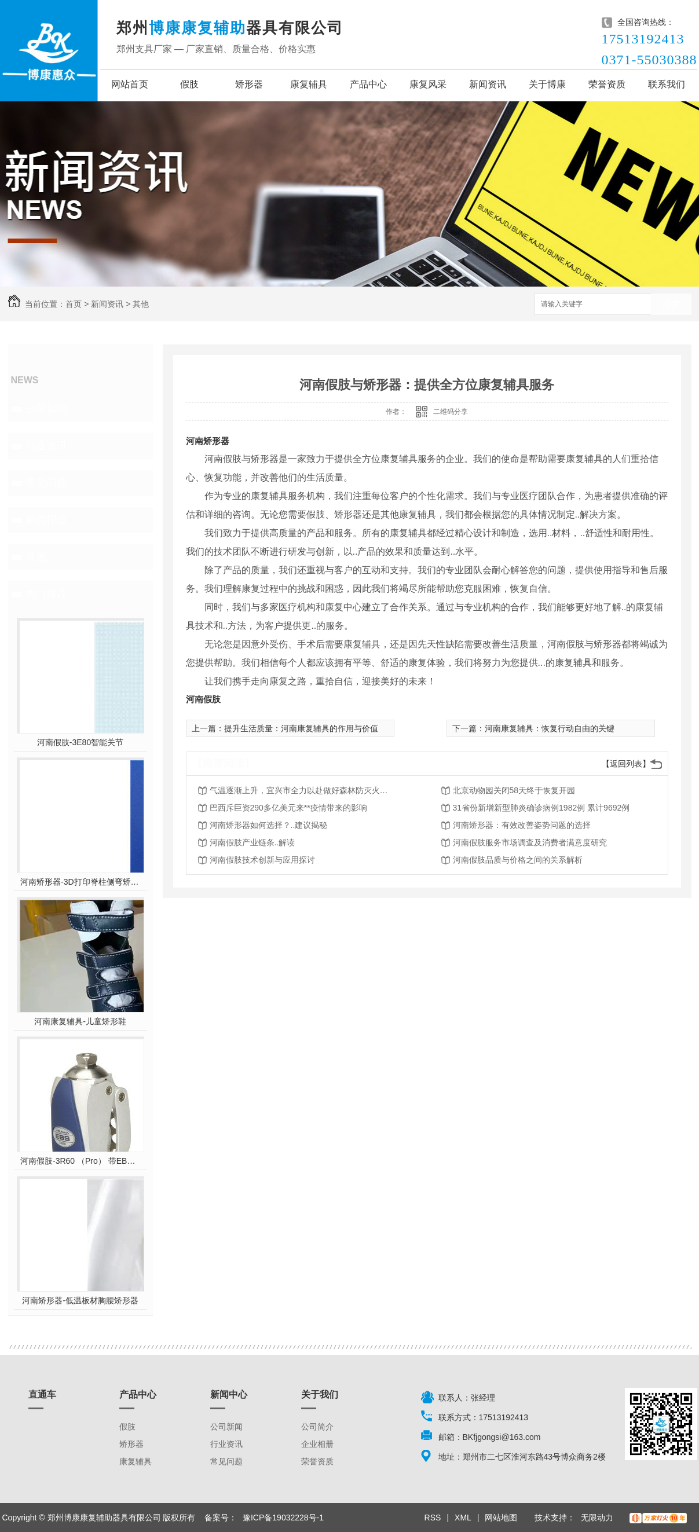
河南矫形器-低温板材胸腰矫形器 (80, 1300)
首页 (73, 304)
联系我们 (666, 84)
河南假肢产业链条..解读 (252, 842)
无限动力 (597, 1517)
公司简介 (317, 1426)
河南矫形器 (207, 441)
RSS (432, 1517)
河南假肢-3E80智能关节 (80, 742)
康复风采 (428, 84)
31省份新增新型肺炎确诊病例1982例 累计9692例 (541, 807)
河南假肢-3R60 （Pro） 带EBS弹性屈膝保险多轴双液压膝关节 (80, 1161)
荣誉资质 (606, 84)
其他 (141, 304)
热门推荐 (46, 594)
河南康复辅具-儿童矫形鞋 (80, 1021)
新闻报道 (46, 520)
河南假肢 (203, 699)
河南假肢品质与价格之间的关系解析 (518, 859)
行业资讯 (46, 446)
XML (463, 1517)
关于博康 (547, 84)
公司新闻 (46, 409)
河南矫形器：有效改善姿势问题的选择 (522, 825)
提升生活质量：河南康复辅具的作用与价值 (301, 728)
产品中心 (368, 84)
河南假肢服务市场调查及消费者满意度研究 (530, 842)
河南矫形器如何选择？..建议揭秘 (269, 825)
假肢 (189, 84)
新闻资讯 (487, 84)
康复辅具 (308, 84)
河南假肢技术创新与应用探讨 (262, 859)
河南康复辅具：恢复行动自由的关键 (549, 728)
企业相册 (317, 1444)
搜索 (671, 305)
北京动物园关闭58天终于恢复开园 (514, 790)
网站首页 (129, 84)
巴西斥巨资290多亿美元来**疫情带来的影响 (288, 807)
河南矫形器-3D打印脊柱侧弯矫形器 (80, 881)
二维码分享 (450, 412)
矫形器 (249, 84)
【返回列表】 (626, 763)
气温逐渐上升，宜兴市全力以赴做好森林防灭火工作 (302, 790)
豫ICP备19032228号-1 (283, 1517)
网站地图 (501, 1517)
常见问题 (46, 483)
